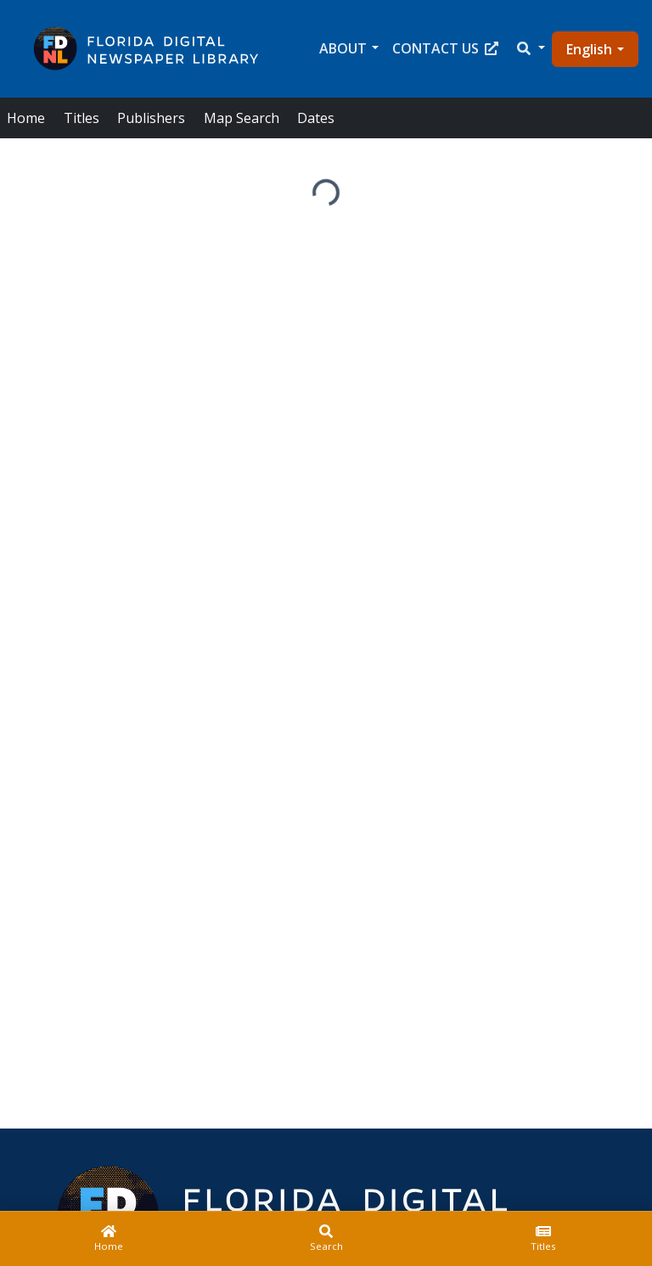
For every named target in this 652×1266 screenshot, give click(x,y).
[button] (530, 48)
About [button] (343, 48)
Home (26, 118)
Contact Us (445, 48)
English (589, 49)
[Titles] (543, 1239)
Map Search (241, 118)
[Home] (108, 1239)
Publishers (151, 118)
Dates (315, 118)
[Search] (326, 1239)
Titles (81, 118)
